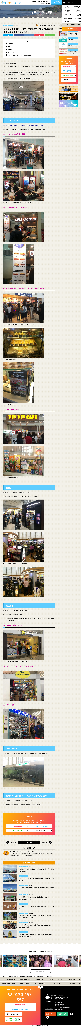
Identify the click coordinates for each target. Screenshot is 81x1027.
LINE (50, 35)
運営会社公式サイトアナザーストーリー (63, 1014)
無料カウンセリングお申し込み (42, 826)
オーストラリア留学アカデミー (50, 1014)
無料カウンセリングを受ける (23, 1009)
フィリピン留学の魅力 (7, 979)
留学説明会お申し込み (19, 826)
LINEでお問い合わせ (20, 830)
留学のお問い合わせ (13, 1014)
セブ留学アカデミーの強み (23, 979)
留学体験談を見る (42, 971)
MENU (78, 3)
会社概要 (72, 983)
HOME (4, 976)
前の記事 (11, 842)
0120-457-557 (20, 997)
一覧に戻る (29, 842)
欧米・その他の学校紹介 (8, 983)
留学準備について (40, 979)
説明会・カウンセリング (56, 979)
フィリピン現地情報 (12, 976)
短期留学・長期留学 (24, 983)
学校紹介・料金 (72, 979)
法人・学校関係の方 (40, 983)
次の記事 (47, 842)
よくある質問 (56, 983)
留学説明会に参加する (24, 1005)
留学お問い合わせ (44, 830)
